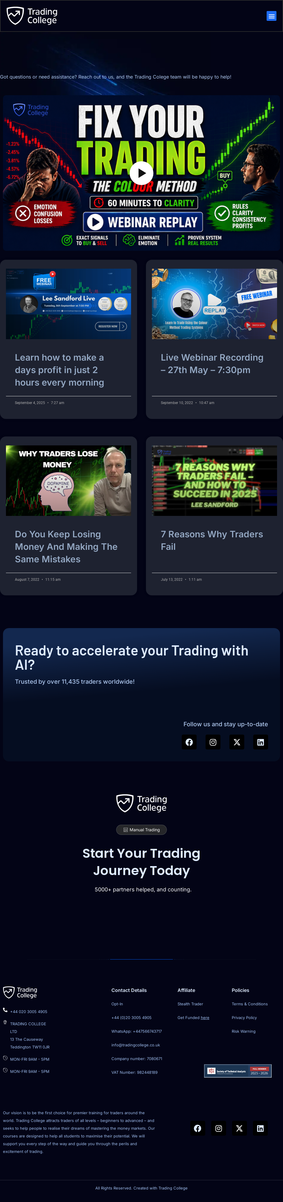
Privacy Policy (244, 1021)
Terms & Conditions (250, 1007)
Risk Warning (244, 1035)
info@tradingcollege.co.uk (135, 1048)
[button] (271, 16)
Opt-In (117, 1007)
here (205, 1021)
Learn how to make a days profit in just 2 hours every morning (59, 372)
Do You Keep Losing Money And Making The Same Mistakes (66, 549)
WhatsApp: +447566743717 (136, 1035)
